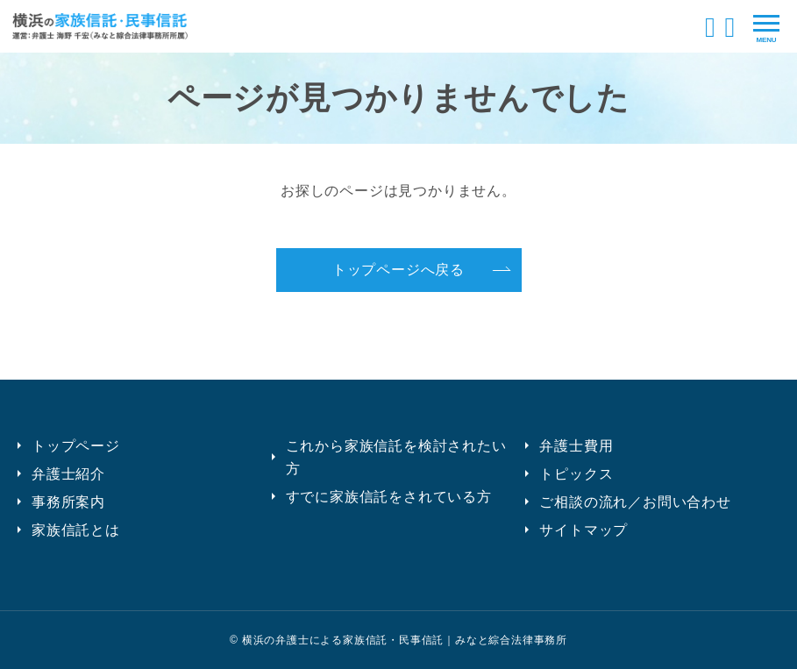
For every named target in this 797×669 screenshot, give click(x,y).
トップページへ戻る (398, 269)
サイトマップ (583, 530)
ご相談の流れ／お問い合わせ (634, 502)
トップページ (76, 445)
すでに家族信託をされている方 (389, 496)
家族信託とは (76, 530)
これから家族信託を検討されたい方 (396, 457)
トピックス (576, 473)
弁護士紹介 (68, 473)
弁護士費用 (576, 445)
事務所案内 (68, 502)
